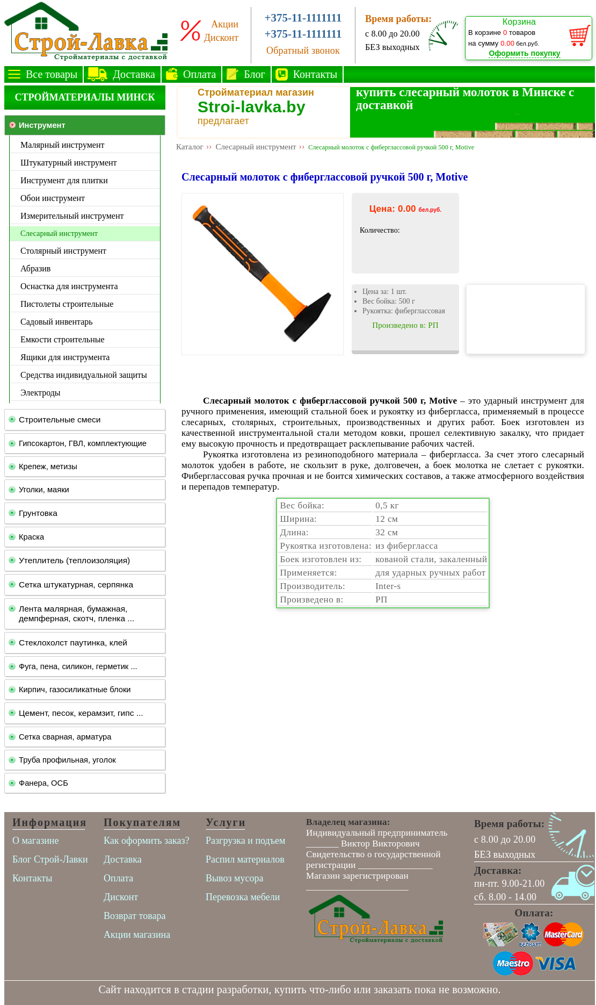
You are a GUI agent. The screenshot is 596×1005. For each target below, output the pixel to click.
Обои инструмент (52, 198)
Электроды (40, 392)
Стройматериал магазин (256, 92)
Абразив (35, 268)
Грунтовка (38, 513)
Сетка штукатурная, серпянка (76, 584)
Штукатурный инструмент (68, 162)
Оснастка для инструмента (69, 286)
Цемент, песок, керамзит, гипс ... (81, 712)
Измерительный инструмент (71, 215)
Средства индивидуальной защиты (83, 374)
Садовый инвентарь (56, 321)
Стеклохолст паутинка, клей (73, 642)
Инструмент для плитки (64, 180)
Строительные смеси (59, 419)
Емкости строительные (62, 339)
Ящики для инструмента (65, 357)
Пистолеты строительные (66, 303)
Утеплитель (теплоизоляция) (74, 560)
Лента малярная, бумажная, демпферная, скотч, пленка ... (76, 613)
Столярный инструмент (63, 250)
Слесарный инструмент (59, 233)
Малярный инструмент (62, 144)
